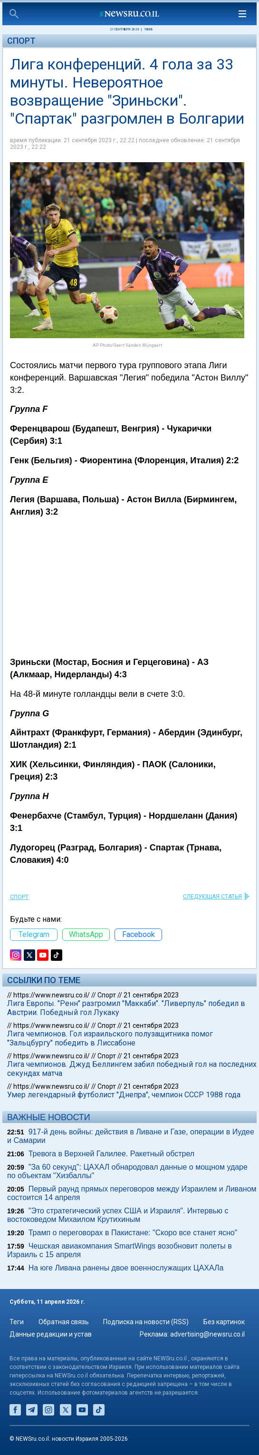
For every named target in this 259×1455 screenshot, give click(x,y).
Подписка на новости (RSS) (146, 1322)
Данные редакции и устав (51, 1334)
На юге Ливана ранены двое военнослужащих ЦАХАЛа (126, 1268)
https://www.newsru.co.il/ (51, 995)
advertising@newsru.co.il (207, 1334)
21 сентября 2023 (151, 995)
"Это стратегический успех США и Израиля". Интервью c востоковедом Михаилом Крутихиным (117, 1215)
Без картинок (224, 1322)
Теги (17, 1322)
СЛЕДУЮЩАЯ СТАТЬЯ (212, 896)
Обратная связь (63, 1322)
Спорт (21, 41)
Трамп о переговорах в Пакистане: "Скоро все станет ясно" (133, 1233)
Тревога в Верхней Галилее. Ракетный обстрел (111, 1154)
